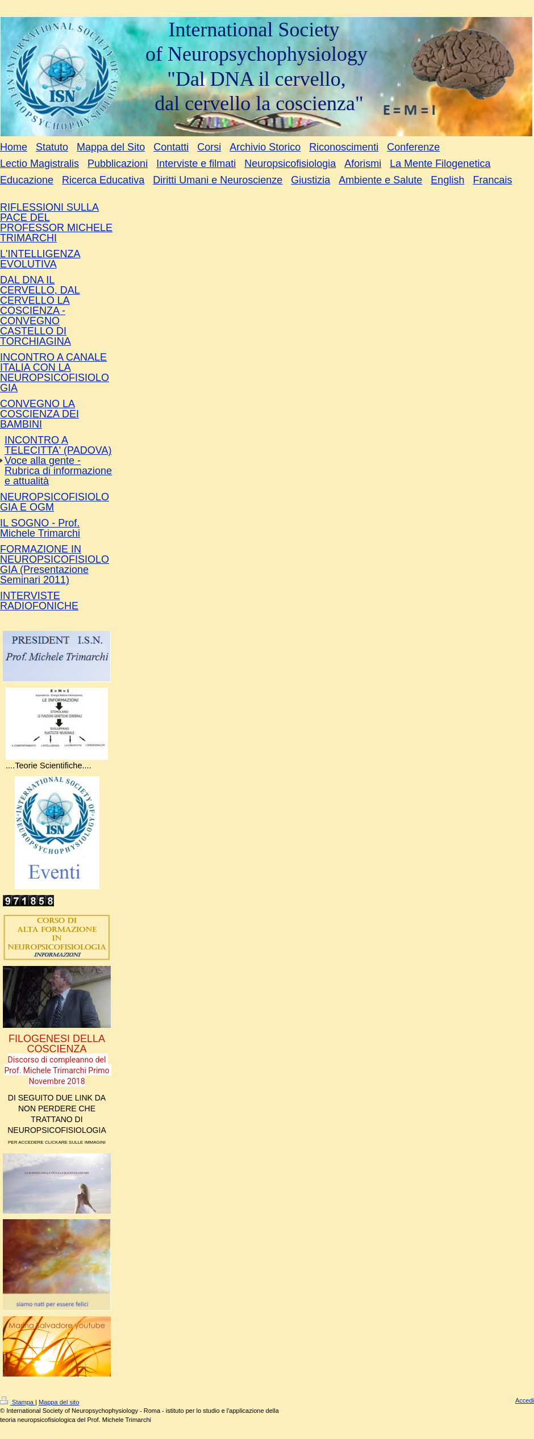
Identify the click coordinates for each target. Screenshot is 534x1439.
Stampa (17, 1402)
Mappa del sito (59, 1402)
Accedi (524, 1400)
